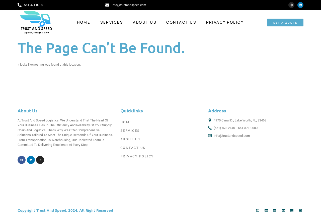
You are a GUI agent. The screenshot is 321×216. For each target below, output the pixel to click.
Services (111, 22)
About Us (144, 22)
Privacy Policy (225, 22)
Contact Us (181, 22)
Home (83, 22)
